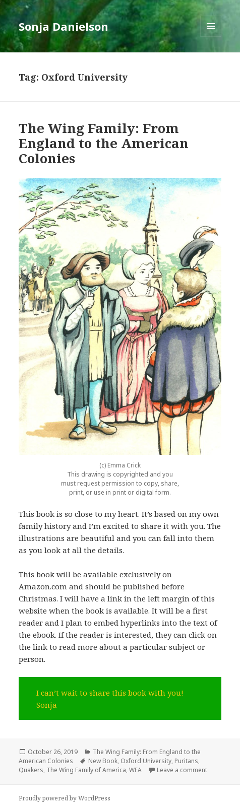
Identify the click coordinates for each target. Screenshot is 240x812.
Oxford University (146, 761)
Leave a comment (182, 770)
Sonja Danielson (63, 26)
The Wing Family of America (86, 770)
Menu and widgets (211, 36)
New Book (102, 761)
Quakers (31, 770)
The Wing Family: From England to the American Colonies (104, 143)
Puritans (186, 761)
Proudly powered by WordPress (64, 798)
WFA (135, 770)
